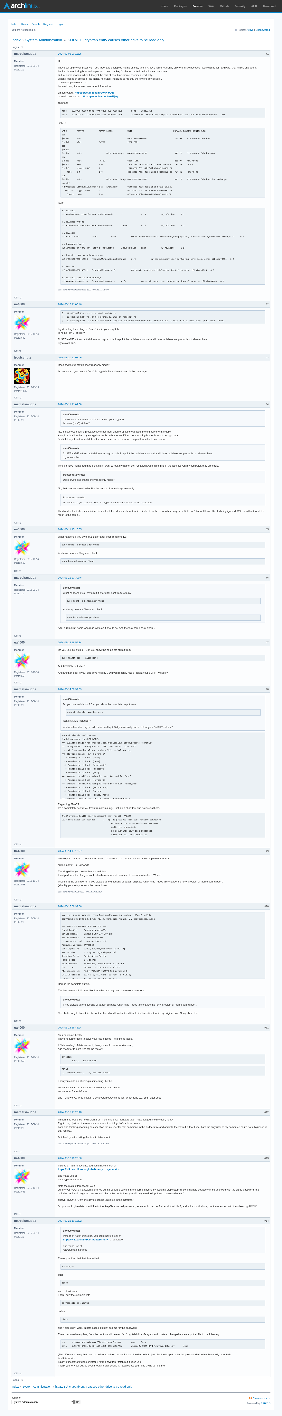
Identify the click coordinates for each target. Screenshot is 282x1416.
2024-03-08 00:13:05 (70, 53)
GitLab (224, 6)
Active (250, 29)
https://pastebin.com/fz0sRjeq (100, 96)
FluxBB (265, 1403)
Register (48, 24)
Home (164, 6)
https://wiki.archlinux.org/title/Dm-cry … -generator (88, 1169)
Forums (197, 6)
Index (14, 24)
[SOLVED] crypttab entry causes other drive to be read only (115, 40)
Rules (24, 24)
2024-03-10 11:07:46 (70, 357)
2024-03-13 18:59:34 (70, 642)
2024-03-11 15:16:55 (70, 529)
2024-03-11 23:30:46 (70, 577)
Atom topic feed (261, 1398)
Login (60, 24)
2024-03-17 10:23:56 (70, 1158)
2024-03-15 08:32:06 (70, 906)
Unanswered (263, 29)
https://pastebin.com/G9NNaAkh (94, 92)
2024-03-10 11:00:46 (70, 304)
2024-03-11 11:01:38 (70, 404)
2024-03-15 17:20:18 (70, 1112)
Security (240, 6)
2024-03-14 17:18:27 (70, 851)
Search (36, 24)
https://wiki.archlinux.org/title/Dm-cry (85, 1239)
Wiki (211, 6)
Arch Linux (21, 6)
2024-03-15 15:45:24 (70, 1027)
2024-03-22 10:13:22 (70, 1220)
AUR (254, 6)
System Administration (43, 40)
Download (269, 6)
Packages (180, 6)
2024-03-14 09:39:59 (70, 689)
